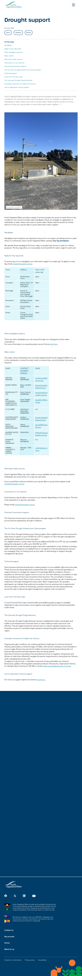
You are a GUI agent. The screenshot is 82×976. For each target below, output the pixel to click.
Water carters (9, 56)
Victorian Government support (15, 66)
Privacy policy (30, 960)
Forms (7, 943)
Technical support (10, 73)
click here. (41, 680)
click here (54, 344)
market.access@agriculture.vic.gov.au (56, 666)
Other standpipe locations (13, 52)
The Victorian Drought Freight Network (18, 80)
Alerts (8, 33)
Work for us (9, 949)
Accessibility (42, 960)
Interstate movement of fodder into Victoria (20, 84)
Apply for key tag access (12, 49)
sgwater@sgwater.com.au (22, 264)
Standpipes (8, 45)
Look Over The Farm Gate (13, 77)
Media (28, 33)
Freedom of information (13, 960)
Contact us (8, 930)
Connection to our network (14, 63)
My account (9, 937)
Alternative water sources (13, 59)
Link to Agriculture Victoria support (16, 87)
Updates (18, 33)
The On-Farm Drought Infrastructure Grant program (22, 70)
